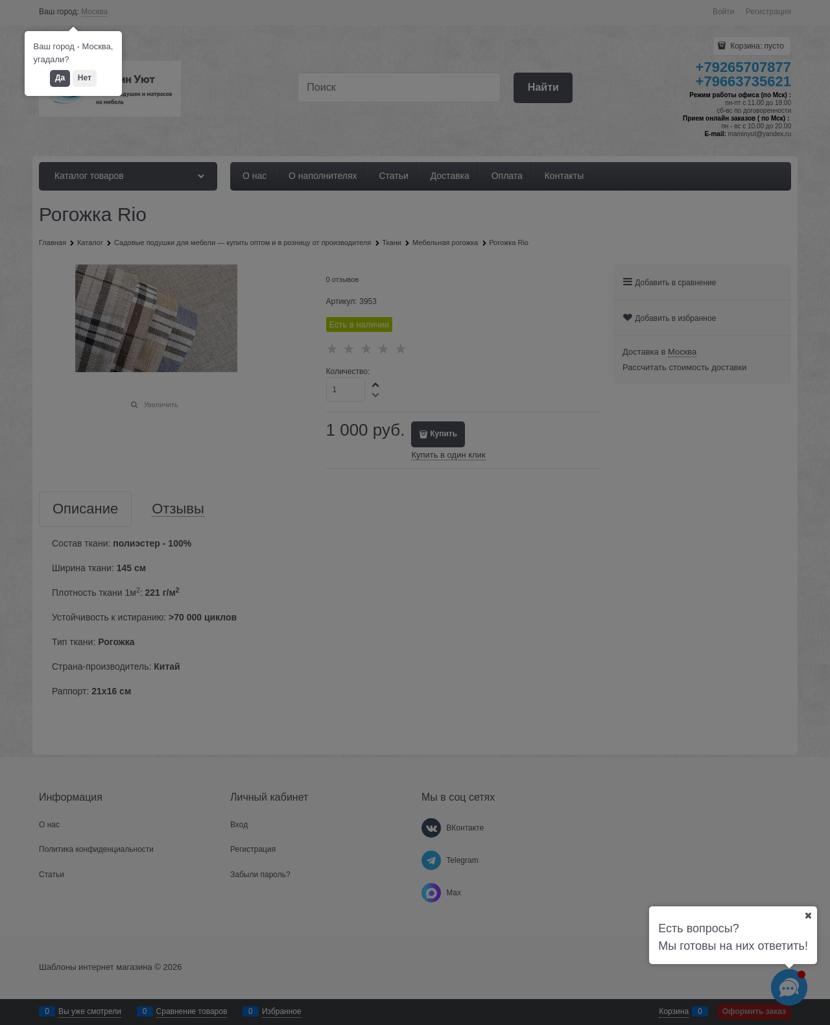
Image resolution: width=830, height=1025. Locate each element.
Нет (84, 77)
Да (60, 77)
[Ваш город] (807, 915)
